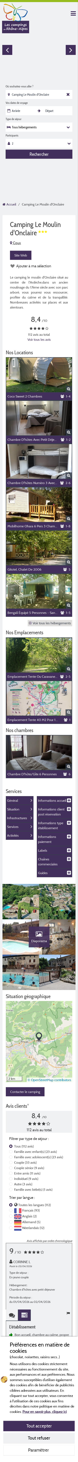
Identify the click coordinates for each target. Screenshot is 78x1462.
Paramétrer (39, 1450)
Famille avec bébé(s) (33, 1189)
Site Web (20, 255)
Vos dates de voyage (17, 103)
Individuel (26, 1179)
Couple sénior (29, 1168)
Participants (12, 135)
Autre (23, 1184)
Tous (24, 1146)
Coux (15, 242)
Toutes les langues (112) (34, 1205)
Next (71, 50)
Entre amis (27, 1173)
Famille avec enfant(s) (35, 1152)
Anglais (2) (29, 1216)
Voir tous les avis (39, 339)
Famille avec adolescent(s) (38, 1157)
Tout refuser (39, 1438)
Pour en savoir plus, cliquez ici (44, 1411)
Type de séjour (13, 119)
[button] (39, 1037)
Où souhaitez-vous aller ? (19, 86)
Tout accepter (39, 1426)
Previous (7, 50)
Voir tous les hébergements (50, 623)
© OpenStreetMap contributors (49, 1080)
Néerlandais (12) (33, 1228)
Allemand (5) (31, 1222)
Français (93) (31, 1210)
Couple (25, 1162)
